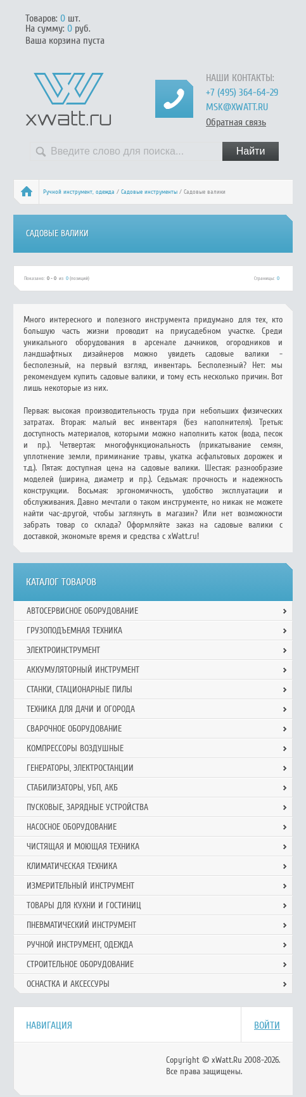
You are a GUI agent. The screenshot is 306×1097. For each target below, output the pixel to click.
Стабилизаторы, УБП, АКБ (72, 787)
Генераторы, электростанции (80, 768)
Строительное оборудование (80, 964)
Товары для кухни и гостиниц (84, 905)
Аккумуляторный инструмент (83, 669)
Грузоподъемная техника (74, 630)
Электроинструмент (63, 650)
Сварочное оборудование (74, 728)
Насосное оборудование (72, 826)
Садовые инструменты (149, 192)
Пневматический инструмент (81, 925)
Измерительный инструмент (80, 885)
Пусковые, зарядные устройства (87, 807)
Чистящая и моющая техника (83, 846)
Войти (267, 1025)
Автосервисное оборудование (82, 611)
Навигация (49, 1025)
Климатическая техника (72, 866)
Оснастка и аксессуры (68, 984)
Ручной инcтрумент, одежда (79, 192)
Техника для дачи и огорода (81, 709)
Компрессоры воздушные (75, 748)
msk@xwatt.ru (237, 107)
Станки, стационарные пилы (79, 689)
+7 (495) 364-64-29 (242, 92)
